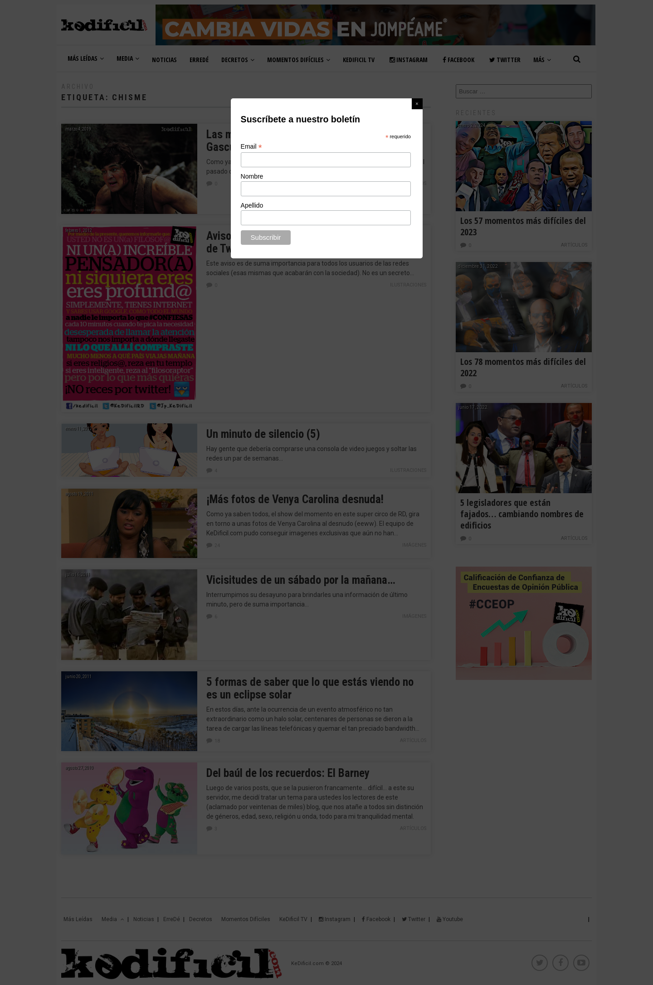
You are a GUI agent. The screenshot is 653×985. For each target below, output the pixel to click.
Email (251, 146)
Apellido (252, 205)
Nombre (252, 176)
